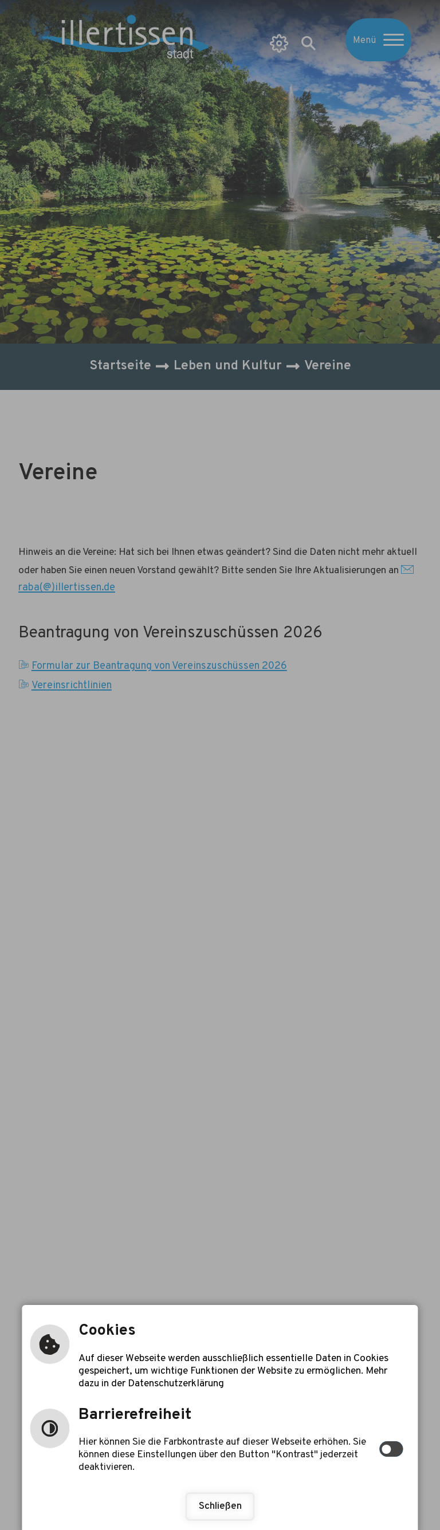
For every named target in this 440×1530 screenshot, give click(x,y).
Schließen (220, 1506)
